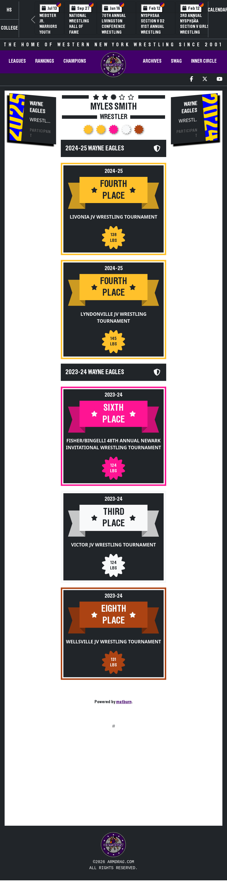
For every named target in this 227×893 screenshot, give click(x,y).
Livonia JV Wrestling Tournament (113, 217)
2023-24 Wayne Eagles (94, 371)
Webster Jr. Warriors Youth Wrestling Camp (49, 29)
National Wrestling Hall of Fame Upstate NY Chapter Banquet (79, 32)
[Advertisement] (33, 247)
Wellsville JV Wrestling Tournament (113, 648)
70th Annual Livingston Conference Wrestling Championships (116, 26)
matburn (124, 701)
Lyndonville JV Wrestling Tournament (113, 317)
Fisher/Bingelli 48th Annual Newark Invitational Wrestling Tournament (113, 443)
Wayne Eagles (38, 107)
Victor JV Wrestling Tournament (113, 551)
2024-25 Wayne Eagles (94, 148)
